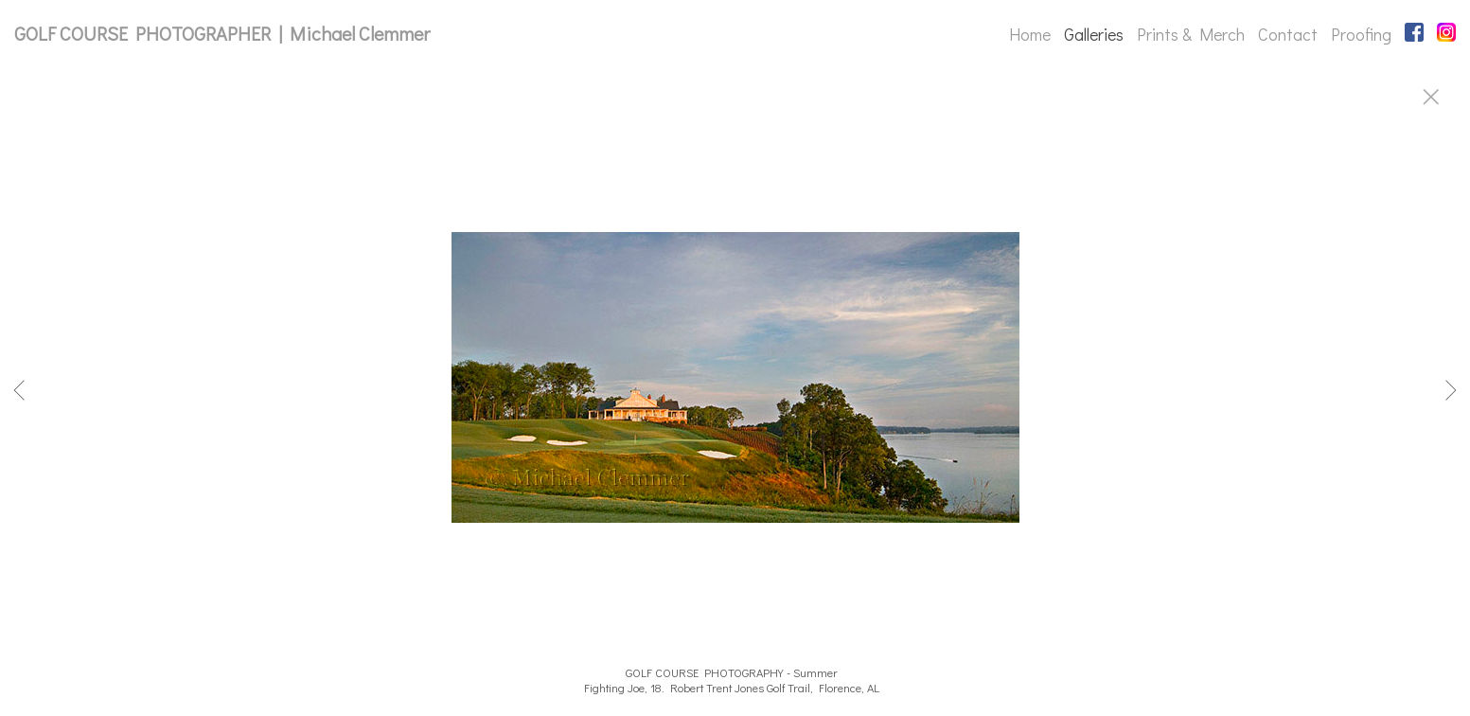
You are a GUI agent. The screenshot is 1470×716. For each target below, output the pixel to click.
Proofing (1361, 34)
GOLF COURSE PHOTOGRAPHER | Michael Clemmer (222, 33)
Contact (1288, 34)
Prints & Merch (1191, 34)
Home (1030, 34)
